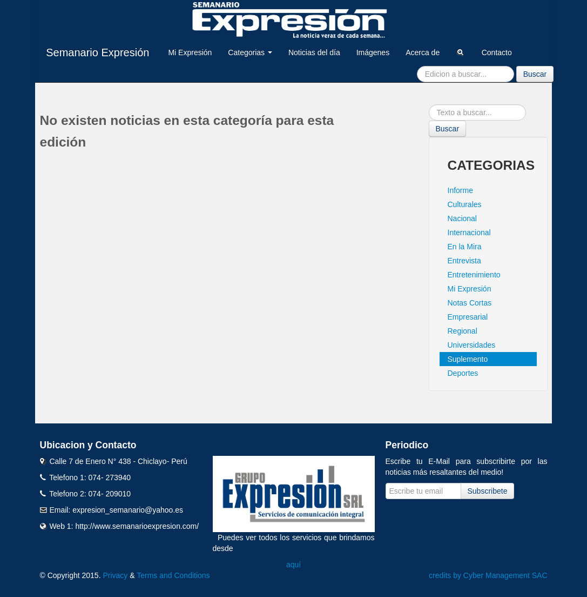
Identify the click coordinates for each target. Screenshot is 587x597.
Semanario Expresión (97, 52)
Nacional (462, 218)
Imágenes (372, 52)
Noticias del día (314, 52)
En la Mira (465, 246)
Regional (462, 331)
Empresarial (468, 317)
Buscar (535, 74)
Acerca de (423, 52)
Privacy (115, 575)
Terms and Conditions (173, 575)
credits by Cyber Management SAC (488, 575)
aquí (293, 564)
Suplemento (468, 359)
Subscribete (488, 491)
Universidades (472, 345)
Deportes (463, 373)
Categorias (250, 52)
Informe (460, 190)
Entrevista (464, 260)
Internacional (469, 232)
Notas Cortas (470, 302)
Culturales (465, 204)
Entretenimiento (474, 274)
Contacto (497, 52)
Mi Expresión (190, 52)
